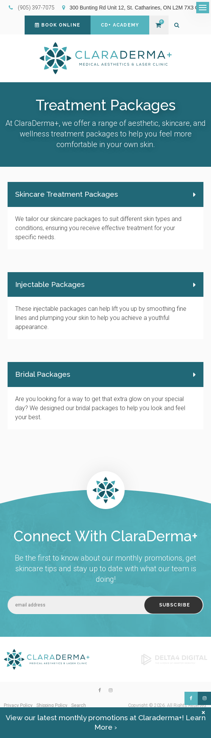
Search (78, 705)
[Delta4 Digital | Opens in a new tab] (174, 659)
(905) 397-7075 (36, 8)
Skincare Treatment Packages (66, 194)
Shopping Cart (158, 25)
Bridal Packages (42, 374)
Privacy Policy (18, 705)
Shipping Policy (51, 705)
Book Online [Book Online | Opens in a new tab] (57, 25)
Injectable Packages (49, 284)
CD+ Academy (120, 25)
